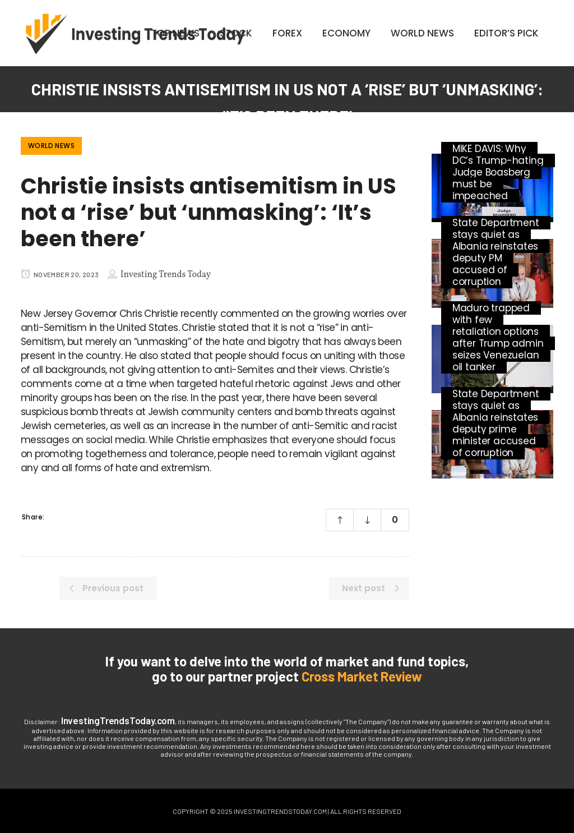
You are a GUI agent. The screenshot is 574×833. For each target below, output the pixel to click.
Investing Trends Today (166, 275)
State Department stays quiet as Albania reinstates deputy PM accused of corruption (495, 252)
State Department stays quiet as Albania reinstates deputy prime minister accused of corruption (495, 423)
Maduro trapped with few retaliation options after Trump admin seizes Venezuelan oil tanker (498, 337)
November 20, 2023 (60, 274)
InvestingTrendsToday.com (118, 720)
